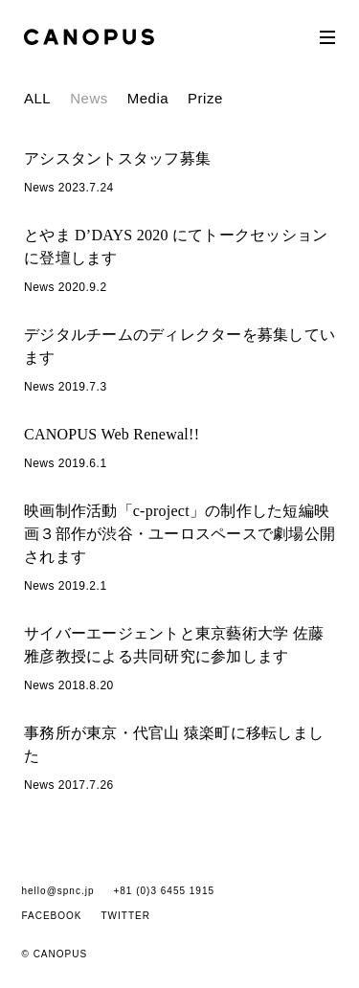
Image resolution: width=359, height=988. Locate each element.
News (89, 98)
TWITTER (125, 915)
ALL (37, 98)
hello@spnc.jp (58, 891)
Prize (205, 98)
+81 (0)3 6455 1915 (163, 891)
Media (147, 98)
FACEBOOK (52, 915)
